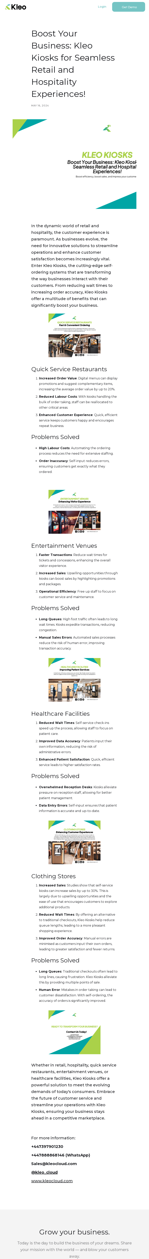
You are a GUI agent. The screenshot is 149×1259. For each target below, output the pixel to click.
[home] (16, 7)
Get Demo (129, 7)
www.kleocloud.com (52, 1181)
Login (102, 6)
